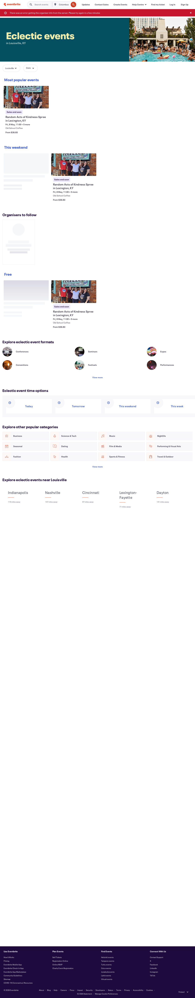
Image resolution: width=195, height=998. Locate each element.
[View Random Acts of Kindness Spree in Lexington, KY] (26, 97)
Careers (63, 990)
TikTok (152, 975)
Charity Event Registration (62, 968)
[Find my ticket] (158, 5)
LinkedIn (153, 968)
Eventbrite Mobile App (13, 964)
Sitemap (7, 979)
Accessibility (138, 990)
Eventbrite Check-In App (14, 968)
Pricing (6, 961)
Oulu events (106, 968)
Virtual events (106, 979)
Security (89, 990)
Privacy (127, 990)
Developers (100, 990)
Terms (118, 990)
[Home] (12, 4)
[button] (139, 4)
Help (55, 990)
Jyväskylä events (108, 972)
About (41, 990)
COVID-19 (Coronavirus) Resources (18, 983)
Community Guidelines (13, 975)
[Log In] (172, 5)
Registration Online (60, 961)
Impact (80, 990)
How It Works (9, 957)
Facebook (154, 964)
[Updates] (85, 5)
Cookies (149, 990)
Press (72, 990)
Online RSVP (57, 964)
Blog (49, 990)
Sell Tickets (57, 957)
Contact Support (156, 957)
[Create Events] (120, 5)
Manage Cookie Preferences (106, 994)
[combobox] (64, 4)
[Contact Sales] (101, 5)
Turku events (106, 964)
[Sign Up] (184, 5)
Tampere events (107, 961)
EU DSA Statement (84, 994)
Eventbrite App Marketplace (15, 972)
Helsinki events (107, 957)
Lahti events (106, 975)
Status (110, 990)
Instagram (154, 972)
